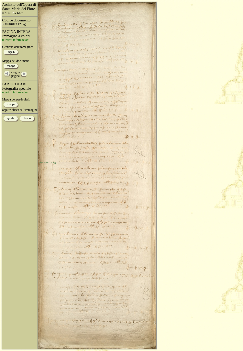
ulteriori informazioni (15, 39)
